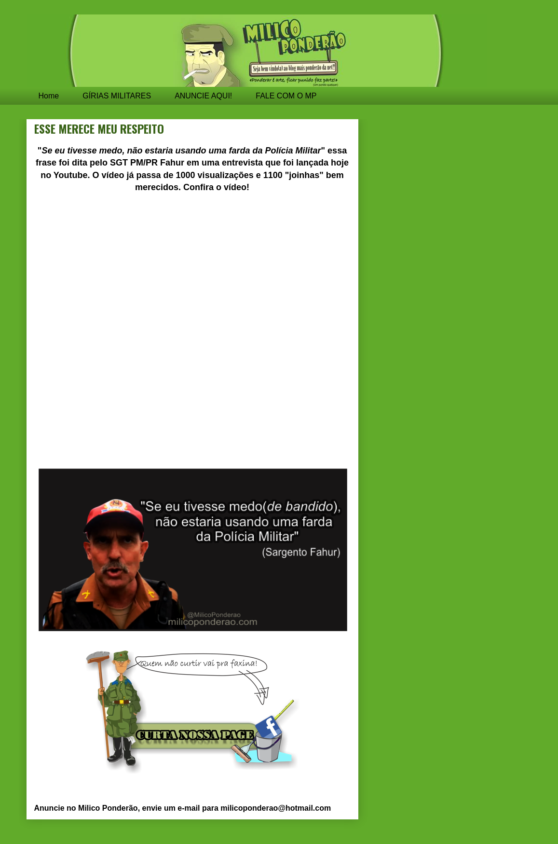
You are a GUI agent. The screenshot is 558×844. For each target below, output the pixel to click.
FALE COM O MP (286, 96)
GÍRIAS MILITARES (116, 96)
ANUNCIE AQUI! (203, 96)
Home (49, 96)
